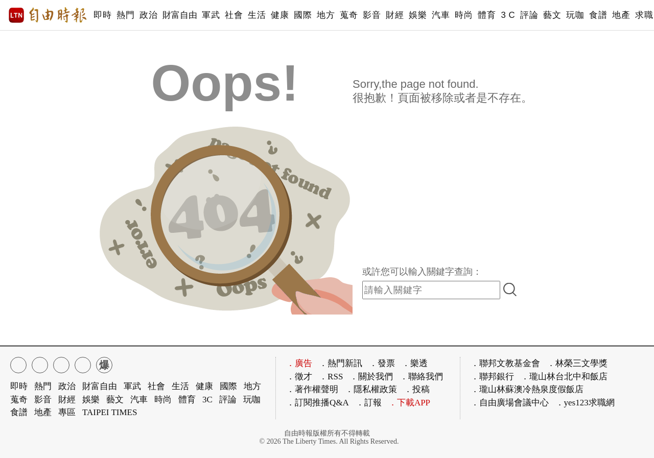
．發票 (382, 363)
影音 (372, 15)
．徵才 (299, 376)
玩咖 (575, 15)
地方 (326, 15)
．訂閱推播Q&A (317, 402)
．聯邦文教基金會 (505, 363)
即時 (102, 15)
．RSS (331, 376)
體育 (487, 15)
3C (207, 399)
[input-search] (431, 290)
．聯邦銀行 (492, 376)
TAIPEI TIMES (109, 412)
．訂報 (369, 402)
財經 (395, 15)
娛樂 (418, 15)
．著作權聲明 (312, 389)
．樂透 (415, 363)
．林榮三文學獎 (577, 363)
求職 (644, 15)
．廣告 (299, 363)
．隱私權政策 (371, 389)
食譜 (598, 15)
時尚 (464, 15)
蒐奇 (349, 15)
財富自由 (179, 15)
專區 (67, 412)
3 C (508, 15)
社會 (234, 15)
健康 (280, 15)
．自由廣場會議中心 (510, 402)
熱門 (125, 15)
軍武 (211, 15)
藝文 (552, 15)
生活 (257, 15)
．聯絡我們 (421, 376)
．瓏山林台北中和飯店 (564, 376)
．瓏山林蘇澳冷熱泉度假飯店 (527, 389)
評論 (529, 15)
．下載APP (409, 402)
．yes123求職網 (585, 402)
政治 (148, 15)
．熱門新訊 (340, 363)
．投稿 (417, 389)
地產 (621, 15)
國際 (303, 15)
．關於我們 (371, 376)
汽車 (441, 15)
